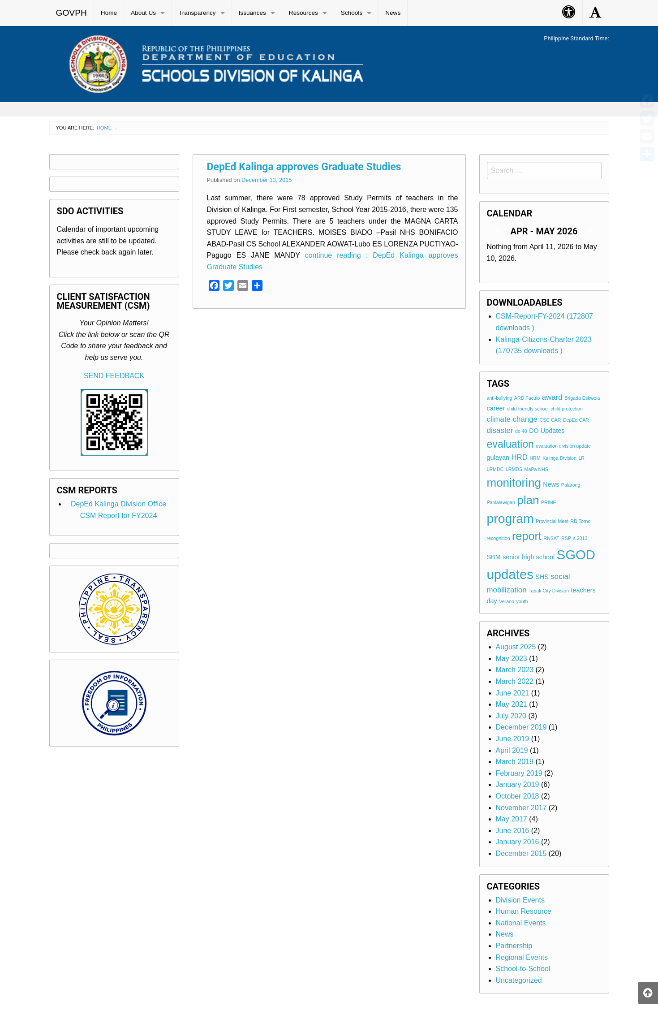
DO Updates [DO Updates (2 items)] (546, 430)
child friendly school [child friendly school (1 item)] (528, 408)
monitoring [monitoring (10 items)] (514, 482)
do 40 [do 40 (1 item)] (521, 431)
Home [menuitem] (109, 12)
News (505, 934)
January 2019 (517, 784)
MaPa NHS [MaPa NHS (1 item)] (536, 469)
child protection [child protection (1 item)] (566, 408)
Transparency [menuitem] (197, 12)
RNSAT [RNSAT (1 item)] (551, 538)
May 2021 (511, 704)
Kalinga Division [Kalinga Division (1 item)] (559, 458)
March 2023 (515, 670)
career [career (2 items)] (496, 408)
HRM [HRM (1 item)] (534, 458)
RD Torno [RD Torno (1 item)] (581, 521)
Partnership (514, 946)
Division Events (520, 900)
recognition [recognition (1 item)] (498, 538)
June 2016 (512, 830)
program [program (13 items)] (510, 518)
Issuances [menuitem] (252, 12)
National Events (521, 923)
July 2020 (511, 716)
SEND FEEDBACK (114, 376)
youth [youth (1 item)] (522, 601)
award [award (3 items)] (552, 397)
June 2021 (512, 693)
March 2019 (515, 761)
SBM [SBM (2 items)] (494, 557)
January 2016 (517, 842)
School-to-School (523, 968)
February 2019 (519, 773)
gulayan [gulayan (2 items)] (498, 457)
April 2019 (512, 750)
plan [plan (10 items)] (528, 500)
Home (104, 127)
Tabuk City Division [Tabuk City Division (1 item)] (549, 590)
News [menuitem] (392, 12)
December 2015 (521, 853)
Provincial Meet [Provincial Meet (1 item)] (552, 521)
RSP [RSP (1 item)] (566, 538)
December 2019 (521, 727)
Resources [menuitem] (303, 12)
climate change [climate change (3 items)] (512, 419)
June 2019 (512, 739)
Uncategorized (519, 980)
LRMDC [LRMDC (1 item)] (495, 469)
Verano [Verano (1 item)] (506, 601)
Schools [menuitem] (351, 12)
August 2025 (516, 647)
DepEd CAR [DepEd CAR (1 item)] (576, 420)
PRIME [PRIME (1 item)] (548, 502)
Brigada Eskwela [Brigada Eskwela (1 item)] (582, 398)
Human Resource (524, 911)
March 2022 (515, 681)
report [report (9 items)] (527, 536)
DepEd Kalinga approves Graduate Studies (304, 167)
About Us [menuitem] (143, 12)
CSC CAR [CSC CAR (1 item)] (550, 420)
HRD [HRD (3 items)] (519, 457)
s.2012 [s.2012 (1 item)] (580, 538)
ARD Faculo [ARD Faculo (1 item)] (527, 398)
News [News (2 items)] (551, 484)
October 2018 (517, 796)
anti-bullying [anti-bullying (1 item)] (499, 398)
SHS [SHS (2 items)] (542, 576)
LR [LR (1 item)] (581, 458)
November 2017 (521, 808)
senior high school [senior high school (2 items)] (529, 557)
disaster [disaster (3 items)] (500, 430)
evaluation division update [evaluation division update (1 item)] (563, 446)
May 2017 (511, 819)
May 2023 (511, 658)
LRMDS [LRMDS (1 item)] (514, 469)
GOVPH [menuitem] (71, 12)
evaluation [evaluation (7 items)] (510, 444)
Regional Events (522, 957)
